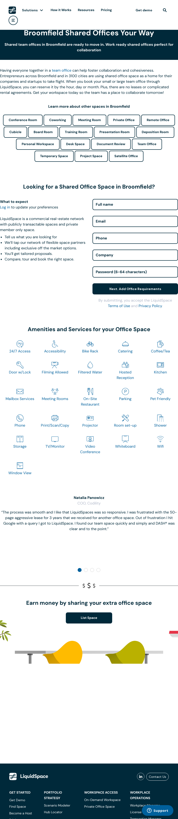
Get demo (144, 10)
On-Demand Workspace (102, 800)
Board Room (43, 132)
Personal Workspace (38, 144)
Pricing (106, 10)
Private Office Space (99, 807)
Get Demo (17, 800)
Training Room (76, 132)
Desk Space (75, 144)
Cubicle (15, 132)
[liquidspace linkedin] (140, 777)
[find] (164, 10)
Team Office (146, 144)
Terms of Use (119, 305)
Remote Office (158, 120)
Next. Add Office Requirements (135, 289)
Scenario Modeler (57, 806)
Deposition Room (155, 132)
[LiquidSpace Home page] (12, 10)
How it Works (61, 10)
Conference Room (23, 120)
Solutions (30, 10)
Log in (5, 207)
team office (62, 70)
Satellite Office (126, 156)
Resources (86, 10)
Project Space (91, 156)
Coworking (57, 120)
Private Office (124, 120)
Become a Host (20, 813)
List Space (89, 618)
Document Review (111, 144)
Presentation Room (114, 132)
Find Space (17, 807)
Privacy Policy (150, 305)
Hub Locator (53, 812)
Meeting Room (89, 120)
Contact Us (157, 777)
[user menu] (13, 20)
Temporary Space (54, 156)
